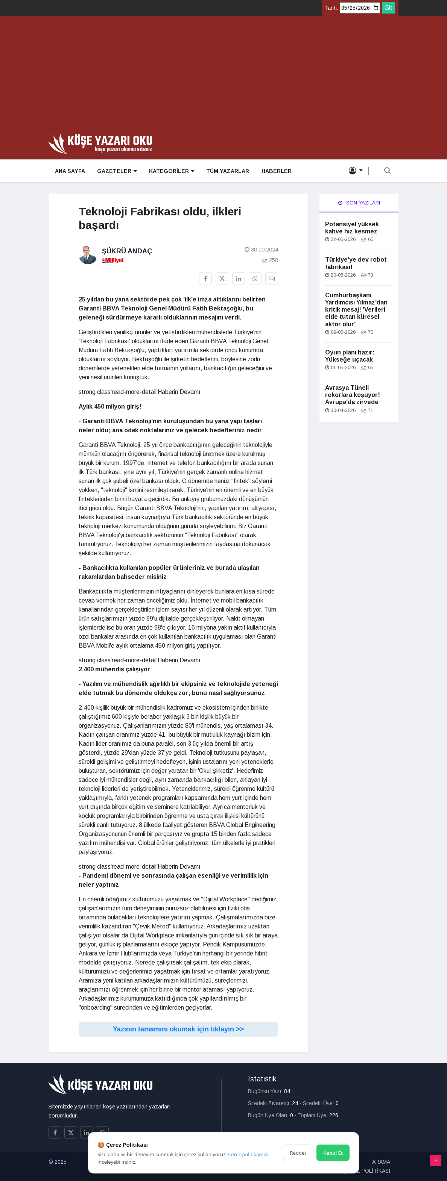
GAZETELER (116, 171)
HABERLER (275, 171)
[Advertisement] (223, 77)
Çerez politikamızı (248, 1154)
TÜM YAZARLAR (226, 171)
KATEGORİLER (170, 171)
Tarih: (331, 8)
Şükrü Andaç (127, 251)
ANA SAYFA (70, 171)
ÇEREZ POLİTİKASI (366, 1171)
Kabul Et (333, 1152)
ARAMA (381, 1162)
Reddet (298, 1152)
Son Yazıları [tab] (359, 203)
